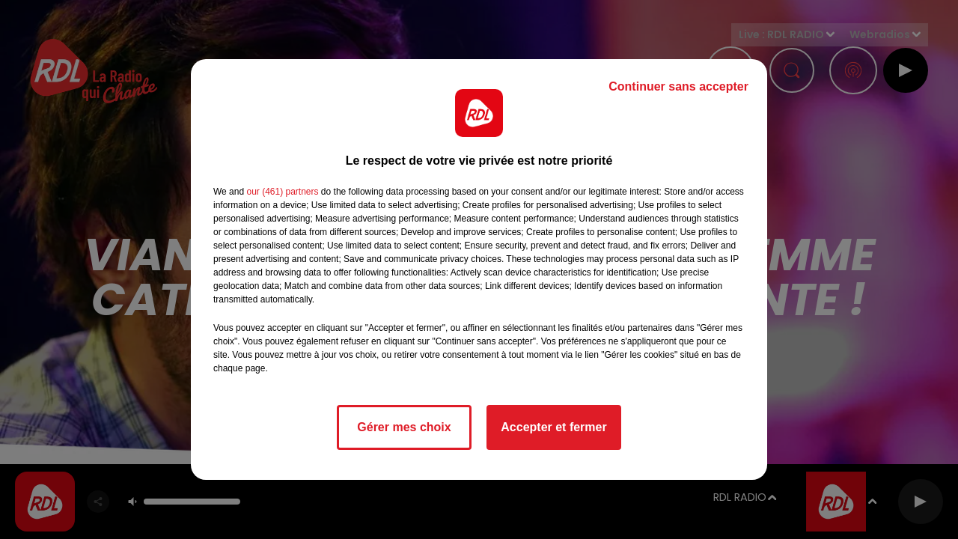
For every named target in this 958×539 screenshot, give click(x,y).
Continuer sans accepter (678, 86)
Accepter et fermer (553, 427)
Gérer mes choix (404, 427)
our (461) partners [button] (282, 191)
